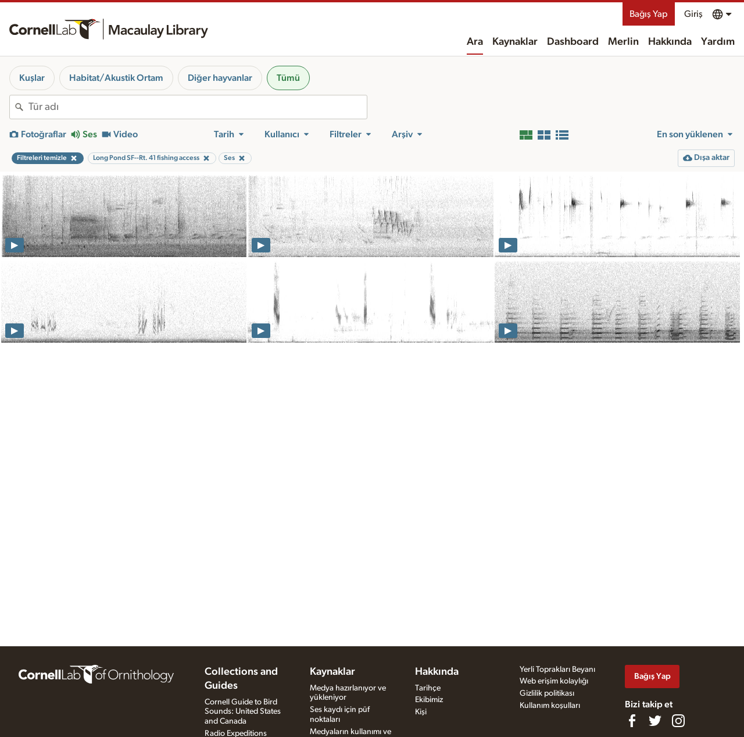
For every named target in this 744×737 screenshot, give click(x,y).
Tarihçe (428, 688)
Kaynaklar (515, 42)
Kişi (421, 712)
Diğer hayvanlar (220, 78)
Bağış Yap (648, 14)
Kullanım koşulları (550, 706)
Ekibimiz (429, 700)
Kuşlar (32, 78)
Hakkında (670, 42)
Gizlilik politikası (547, 693)
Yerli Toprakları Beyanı (557, 669)
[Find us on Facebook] (632, 721)
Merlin (623, 42)
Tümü (288, 78)
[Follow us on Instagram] (678, 721)
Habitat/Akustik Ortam (116, 78)
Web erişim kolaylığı (554, 681)
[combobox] (197, 107)
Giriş (693, 14)
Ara (475, 42)
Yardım (718, 42)
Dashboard (573, 42)
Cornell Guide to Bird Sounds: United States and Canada (243, 712)
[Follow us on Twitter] (655, 721)
